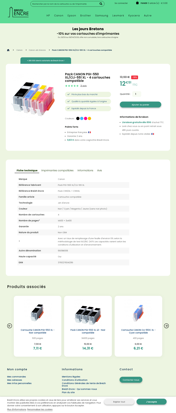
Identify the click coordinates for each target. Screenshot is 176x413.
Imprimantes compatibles (57, 170)
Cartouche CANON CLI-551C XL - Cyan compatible (138, 331)
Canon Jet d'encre (37, 50)
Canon (19, 50)
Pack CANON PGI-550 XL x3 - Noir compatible (87, 331)
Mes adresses (14, 380)
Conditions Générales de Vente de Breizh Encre (84, 384)
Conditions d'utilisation (74, 380)
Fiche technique (27, 170)
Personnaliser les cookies (40, 409)
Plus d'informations (16, 409)
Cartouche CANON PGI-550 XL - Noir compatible (37, 331)
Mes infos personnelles (19, 383)
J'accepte (151, 401)
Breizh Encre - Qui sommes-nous (79, 389)
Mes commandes (16, 376)
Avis (99, 170)
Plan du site (68, 392)
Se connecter (121, 3)
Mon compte (17, 369)
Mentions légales (71, 376)
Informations (85, 170)
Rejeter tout (119, 401)
